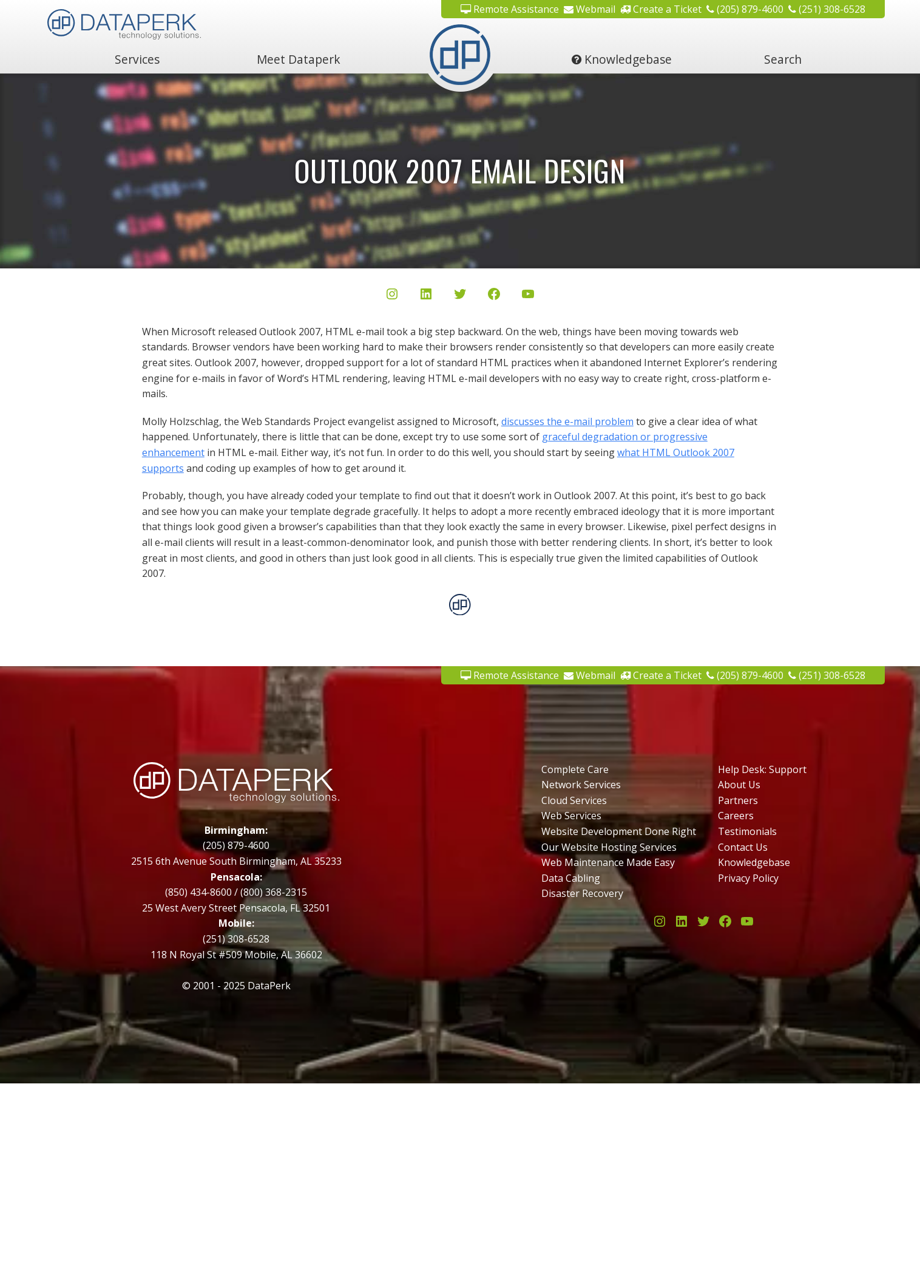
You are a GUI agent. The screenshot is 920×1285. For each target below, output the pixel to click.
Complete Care (575, 769)
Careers (736, 815)
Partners (738, 800)
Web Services (571, 815)
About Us (739, 784)
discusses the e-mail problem (567, 421)
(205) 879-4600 (744, 9)
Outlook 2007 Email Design (460, 170)
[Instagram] (392, 296)
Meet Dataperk (298, 59)
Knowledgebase (622, 59)
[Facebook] (494, 296)
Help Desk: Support (762, 769)
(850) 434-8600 (198, 892)
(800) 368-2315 (273, 892)
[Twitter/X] (460, 296)
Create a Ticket (661, 9)
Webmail (589, 9)
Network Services (581, 784)
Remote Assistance (510, 9)
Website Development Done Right (618, 831)
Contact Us (743, 847)
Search (783, 59)
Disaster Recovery (582, 893)
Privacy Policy (748, 878)
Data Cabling (570, 878)
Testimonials (747, 831)
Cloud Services (574, 800)
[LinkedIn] (426, 296)
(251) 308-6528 (826, 9)
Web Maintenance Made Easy (608, 862)
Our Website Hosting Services (609, 847)
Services (137, 59)
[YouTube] (528, 296)
